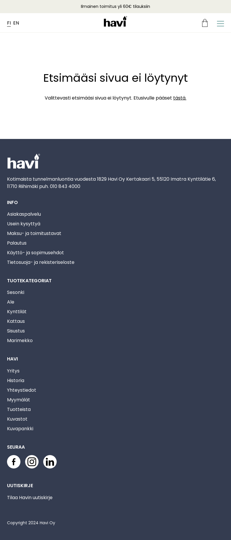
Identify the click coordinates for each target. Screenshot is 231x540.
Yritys (13, 370)
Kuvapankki (20, 428)
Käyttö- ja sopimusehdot (35, 252)
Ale (10, 302)
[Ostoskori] (207, 23)
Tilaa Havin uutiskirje (30, 497)
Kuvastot (17, 419)
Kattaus (16, 321)
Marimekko (20, 340)
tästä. (179, 98)
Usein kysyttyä (23, 223)
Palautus (17, 243)
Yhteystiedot (21, 390)
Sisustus (16, 331)
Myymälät (18, 399)
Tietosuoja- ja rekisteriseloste (40, 262)
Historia (15, 380)
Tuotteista (19, 409)
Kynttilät (17, 311)
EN (16, 23)
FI (9, 23)
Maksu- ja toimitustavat (34, 233)
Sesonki (15, 292)
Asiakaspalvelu (24, 214)
